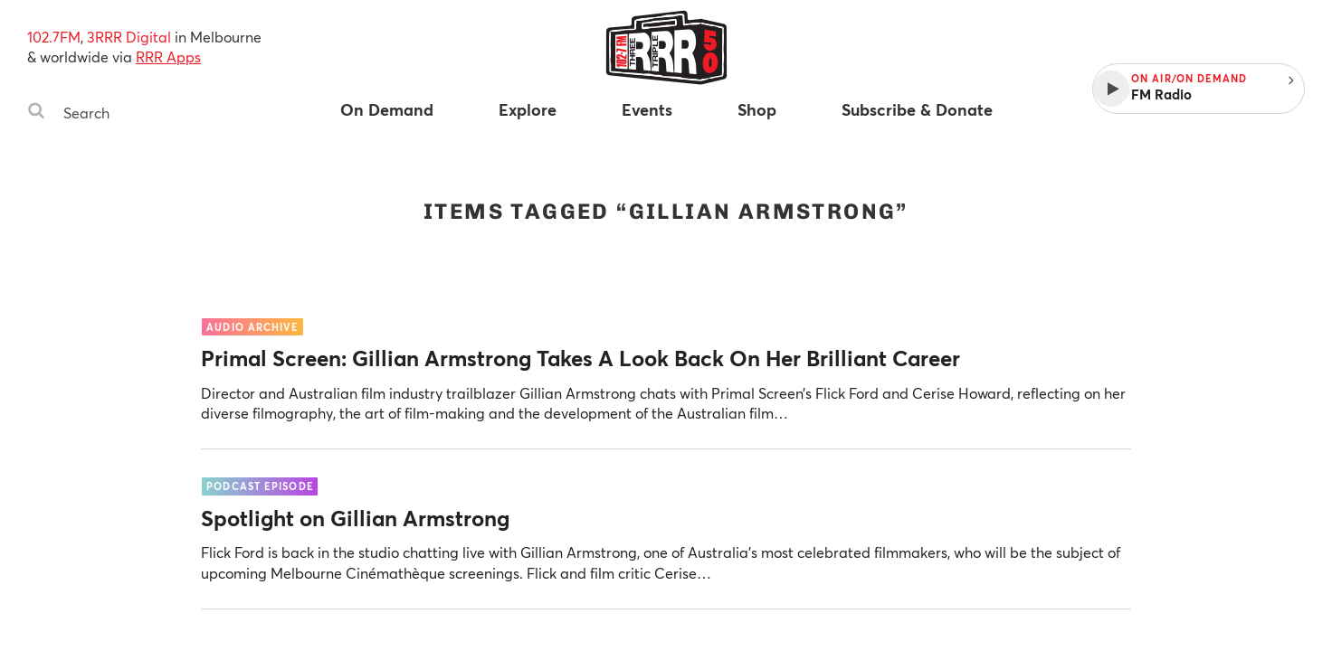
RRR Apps (168, 56)
